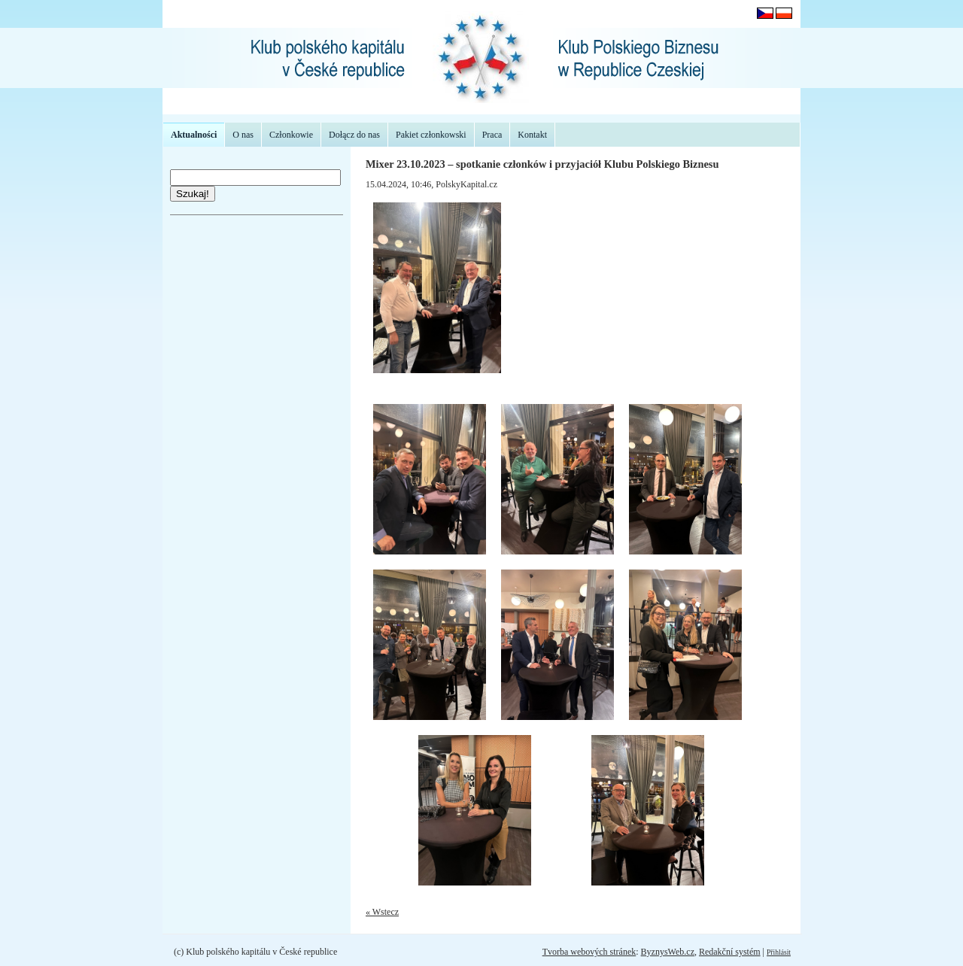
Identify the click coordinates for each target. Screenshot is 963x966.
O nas (243, 134)
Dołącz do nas (354, 134)
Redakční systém (730, 951)
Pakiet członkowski (431, 134)
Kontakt (532, 134)
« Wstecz (382, 912)
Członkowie (291, 134)
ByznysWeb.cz (667, 951)
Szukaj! (192, 193)
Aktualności (194, 134)
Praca (492, 134)
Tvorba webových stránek (589, 951)
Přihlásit (779, 952)
